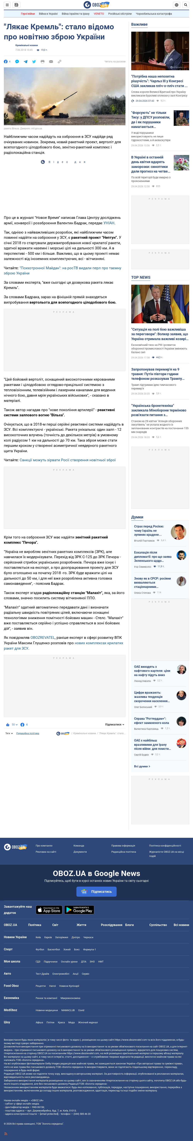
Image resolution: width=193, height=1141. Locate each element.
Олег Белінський (143, 707)
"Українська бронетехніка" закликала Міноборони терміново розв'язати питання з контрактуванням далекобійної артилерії (158, 410)
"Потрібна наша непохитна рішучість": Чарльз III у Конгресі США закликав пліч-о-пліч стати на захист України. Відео (160, 81)
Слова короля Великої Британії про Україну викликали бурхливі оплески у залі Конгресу (159, 93)
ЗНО (92, 961)
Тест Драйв (42, 973)
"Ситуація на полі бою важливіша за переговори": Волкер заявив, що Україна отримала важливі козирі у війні (160, 334)
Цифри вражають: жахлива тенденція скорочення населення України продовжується (151, 697)
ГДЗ (38, 961)
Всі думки (141, 766)
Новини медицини (47, 1010)
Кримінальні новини (26, 45)
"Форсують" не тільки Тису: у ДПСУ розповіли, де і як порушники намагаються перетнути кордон (150, 120)
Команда (79, 845)
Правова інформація (123, 845)
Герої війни (28, 13)
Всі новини (181, 925)
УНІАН (108, 223)
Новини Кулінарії (69, 985)
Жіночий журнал (88, 1022)
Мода (71, 1022)
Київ (38, 937)
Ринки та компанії (46, 998)
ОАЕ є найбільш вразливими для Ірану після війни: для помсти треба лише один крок (151, 745)
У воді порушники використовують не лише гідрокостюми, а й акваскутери (150, 136)
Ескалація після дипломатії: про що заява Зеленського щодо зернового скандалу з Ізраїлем (153, 557)
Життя (81, 925)
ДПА (83, 961)
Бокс (77, 949)
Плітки (50, 1022)
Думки (137, 517)
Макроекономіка (70, 998)
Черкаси (88, 937)
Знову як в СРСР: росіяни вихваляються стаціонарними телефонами (152, 583)
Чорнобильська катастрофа (154, 13)
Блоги (129, 925)
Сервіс (85, 973)
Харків (48, 937)
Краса (61, 1022)
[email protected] (49, 1113)
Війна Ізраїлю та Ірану (76, 13)
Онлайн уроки (69, 961)
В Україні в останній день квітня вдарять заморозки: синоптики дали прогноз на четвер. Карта (151, 164)
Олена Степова (142, 593)
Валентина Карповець (146, 729)
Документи (80, 851)
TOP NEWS (140, 277)
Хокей (67, 949)
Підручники (51, 961)
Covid (81, 1010)
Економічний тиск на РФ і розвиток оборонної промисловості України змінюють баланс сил (159, 348)
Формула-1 (89, 949)
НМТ (101, 961)
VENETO (99, 13)
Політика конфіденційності (165, 845)
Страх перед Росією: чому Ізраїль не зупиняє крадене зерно (149, 531)
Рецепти (41, 985)
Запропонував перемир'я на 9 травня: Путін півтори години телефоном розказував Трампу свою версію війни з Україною (156, 374)
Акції (75, 973)
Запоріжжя (61, 937)
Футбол (40, 949)
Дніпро (76, 937)
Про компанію (44, 845)
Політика (34, 925)
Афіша (39, 1022)
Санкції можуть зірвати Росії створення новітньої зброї (68, 460)
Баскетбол (54, 949)
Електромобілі (60, 973)
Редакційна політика (27, 733)
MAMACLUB (68, 1010)
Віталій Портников (144, 540)
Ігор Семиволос (142, 566)
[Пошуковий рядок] (185, 5)
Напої (52, 985)
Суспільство (158, 925)
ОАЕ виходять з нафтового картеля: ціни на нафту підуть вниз (152, 671)
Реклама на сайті (46, 851)
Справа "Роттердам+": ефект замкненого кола (151, 721)
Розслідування (111, 925)
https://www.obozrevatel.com (131, 1039)
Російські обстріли (120, 13)
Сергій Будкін (141, 754)
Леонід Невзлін (142, 681)
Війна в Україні (48, 13)
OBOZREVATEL (42, 637)
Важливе (139, 24)
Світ (55, 925)
